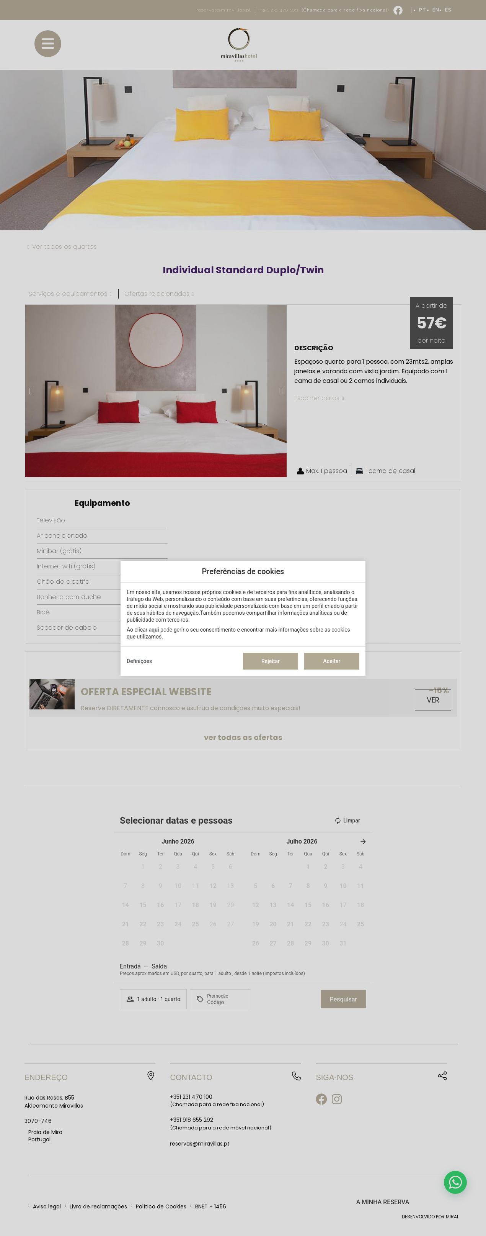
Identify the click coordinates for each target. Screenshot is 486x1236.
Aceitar (332, 661)
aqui (154, 630)
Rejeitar (270, 661)
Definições (139, 661)
